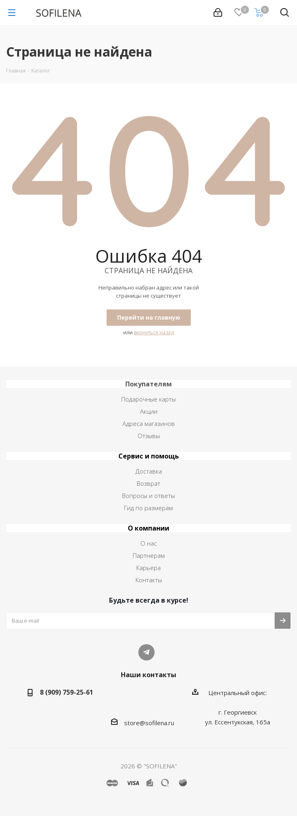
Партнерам (149, 555)
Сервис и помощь (148, 456)
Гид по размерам (148, 508)
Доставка (148, 471)
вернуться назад (154, 332)
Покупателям (148, 384)
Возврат (148, 483)
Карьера (148, 568)
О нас (148, 543)
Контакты (148, 580)
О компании (148, 528)
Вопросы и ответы (148, 495)
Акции (148, 411)
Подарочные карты (148, 399)
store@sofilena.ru (149, 723)
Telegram (146, 652)
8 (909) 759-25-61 (66, 692)
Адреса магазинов (148, 423)
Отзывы (149, 436)
